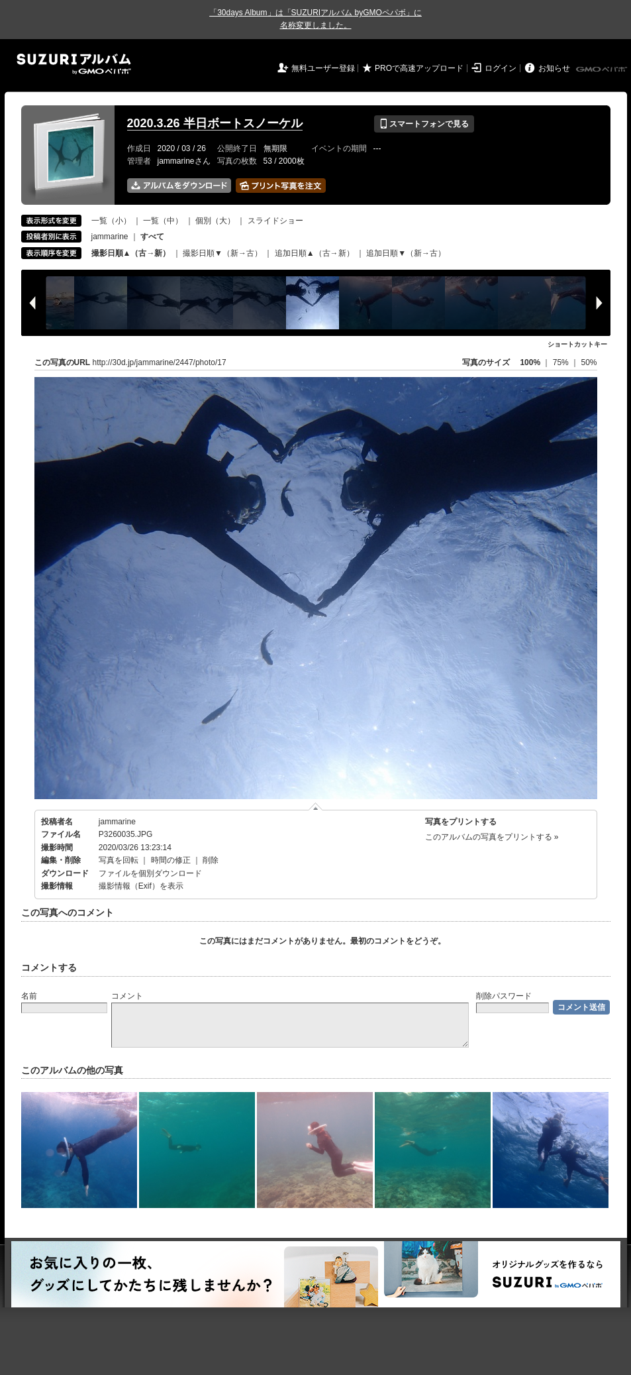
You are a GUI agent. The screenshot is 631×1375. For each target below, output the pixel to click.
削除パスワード (504, 996)
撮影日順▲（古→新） (131, 253)
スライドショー (275, 220)
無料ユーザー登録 (323, 68)
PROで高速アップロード (419, 68)
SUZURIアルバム (74, 64)
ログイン (500, 68)
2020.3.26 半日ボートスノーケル (215, 123)
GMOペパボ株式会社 (602, 69)
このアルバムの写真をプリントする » (492, 837)
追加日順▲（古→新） (314, 253)
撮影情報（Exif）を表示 (141, 886)
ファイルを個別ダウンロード (150, 873)
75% (562, 362)
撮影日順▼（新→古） (222, 253)
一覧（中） (163, 220)
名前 (29, 996)
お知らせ (554, 68)
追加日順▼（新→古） (406, 253)
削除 (210, 860)
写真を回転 (118, 860)
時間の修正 (171, 860)
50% (589, 362)
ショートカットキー (577, 344)
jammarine (109, 236)
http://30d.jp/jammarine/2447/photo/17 (159, 362)
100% (530, 362)
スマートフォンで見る (424, 124)
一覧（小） (111, 220)
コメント (127, 996)
